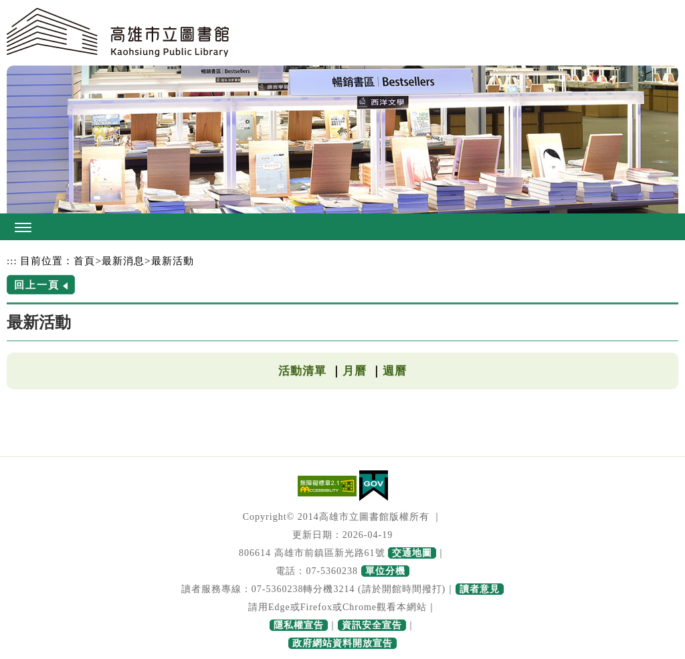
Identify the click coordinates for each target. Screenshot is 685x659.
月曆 (354, 371)
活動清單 (302, 371)
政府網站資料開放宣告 (342, 643)
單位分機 (385, 571)
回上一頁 (37, 284)
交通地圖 (412, 553)
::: (12, 260)
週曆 (395, 371)
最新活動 (172, 260)
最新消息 (123, 260)
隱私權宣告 (299, 625)
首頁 (84, 260)
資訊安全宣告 (372, 625)
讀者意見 (480, 589)
